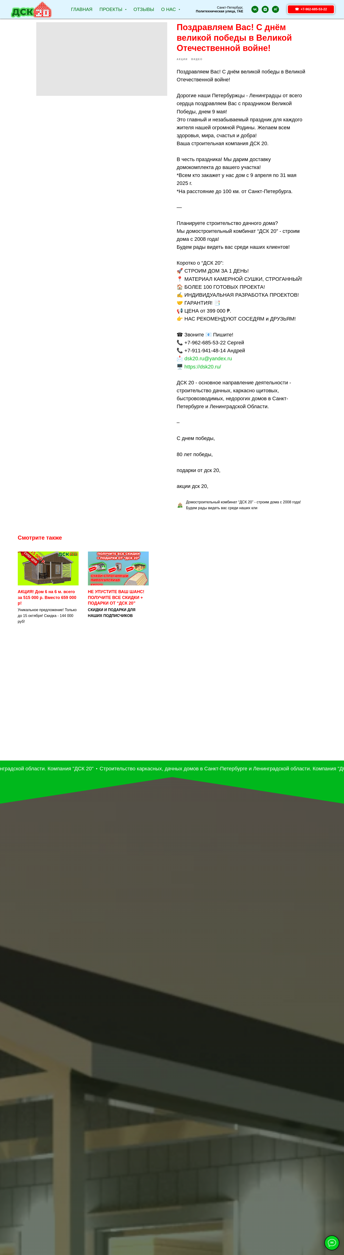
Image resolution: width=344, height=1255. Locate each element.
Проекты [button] (111, 9)
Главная (82, 9)
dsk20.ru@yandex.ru (208, 362)
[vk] (254, 9)
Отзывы (144, 9)
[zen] (265, 9)
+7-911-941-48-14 (205, 354)
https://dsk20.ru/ (203, 370)
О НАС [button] (169, 9)
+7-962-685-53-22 (205, 346)
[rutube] (275, 9)
